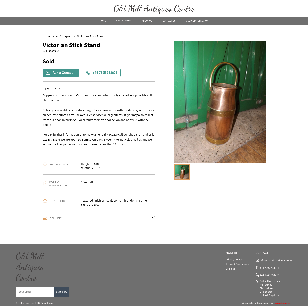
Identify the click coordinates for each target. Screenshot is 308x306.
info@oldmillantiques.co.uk (276, 260)
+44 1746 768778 (269, 275)
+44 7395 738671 (101, 73)
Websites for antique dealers (256, 302)
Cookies (230, 268)
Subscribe (61, 291)
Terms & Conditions (237, 264)
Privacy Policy (234, 259)
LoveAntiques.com (282, 302)
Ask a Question (60, 73)
